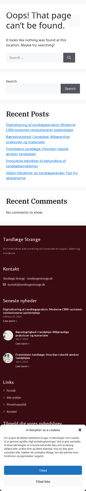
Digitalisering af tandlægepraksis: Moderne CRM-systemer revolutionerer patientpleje (42, 311)
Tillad (43, 470)
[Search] (69, 58)
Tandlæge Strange (28, 7)
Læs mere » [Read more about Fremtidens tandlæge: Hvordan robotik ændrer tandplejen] (22, 366)
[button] (80, 430)
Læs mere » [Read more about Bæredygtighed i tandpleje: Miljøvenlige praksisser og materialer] (22, 343)
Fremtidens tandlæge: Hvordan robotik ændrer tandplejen (47, 356)
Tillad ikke (43, 481)
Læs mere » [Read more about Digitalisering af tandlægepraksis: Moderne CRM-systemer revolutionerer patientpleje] (10, 320)
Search (11, 81)
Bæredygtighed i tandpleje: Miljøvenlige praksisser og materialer (42, 333)
